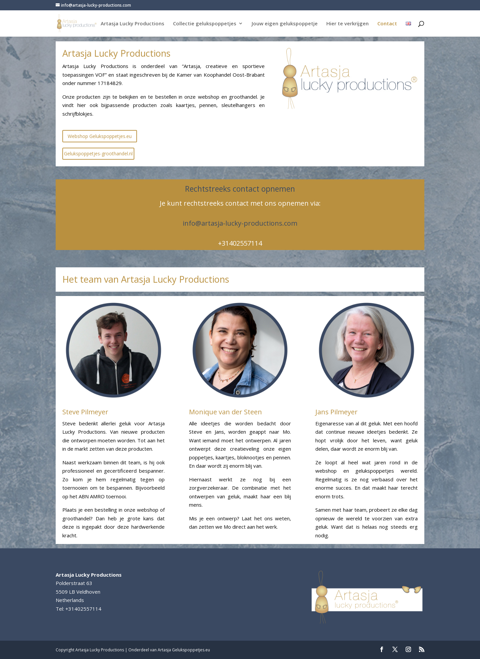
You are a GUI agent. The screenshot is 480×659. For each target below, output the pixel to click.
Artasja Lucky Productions (132, 24)
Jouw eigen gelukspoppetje (285, 24)
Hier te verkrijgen (347, 24)
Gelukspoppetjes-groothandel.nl (98, 153)
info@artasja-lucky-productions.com (240, 223)
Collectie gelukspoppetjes (204, 24)
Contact (387, 24)
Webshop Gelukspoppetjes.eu (100, 136)
